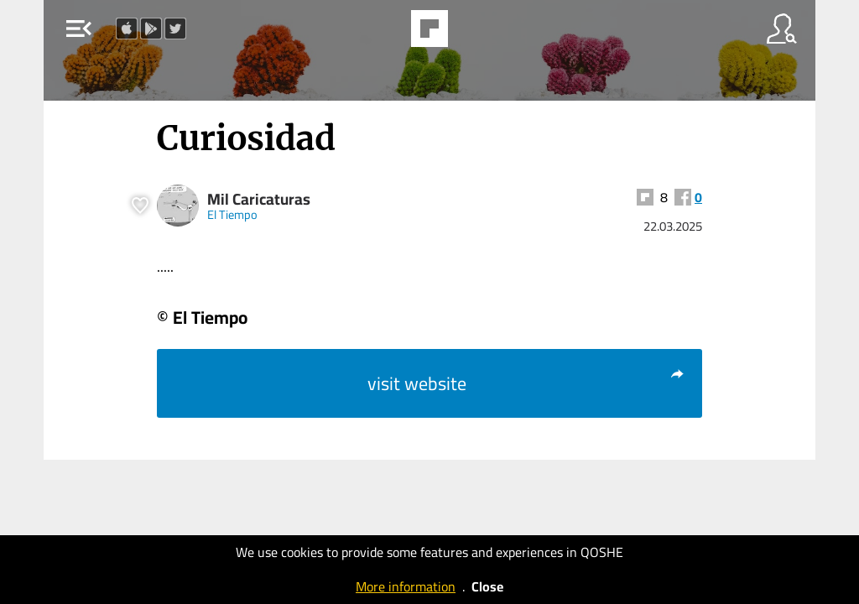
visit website (526, 383)
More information (406, 586)
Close (487, 586)
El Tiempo (232, 214)
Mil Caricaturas (258, 199)
